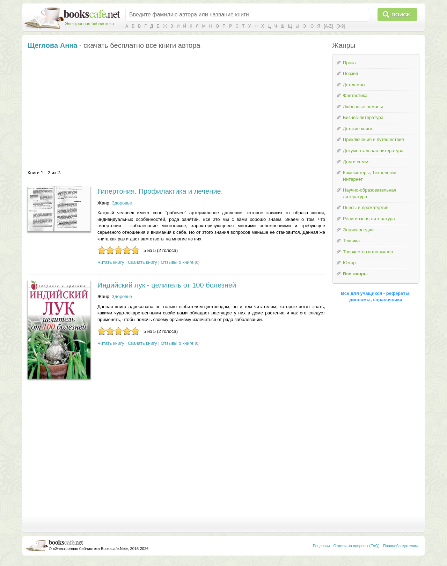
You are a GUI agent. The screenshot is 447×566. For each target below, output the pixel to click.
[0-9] (340, 26)
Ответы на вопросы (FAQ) (357, 546)
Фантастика (355, 95)
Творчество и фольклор (368, 251)
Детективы (354, 84)
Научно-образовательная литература (369, 193)
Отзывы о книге (177, 262)
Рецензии (321, 546)
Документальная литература (373, 150)
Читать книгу (110, 262)
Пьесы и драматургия (365, 207)
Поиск (400, 14)
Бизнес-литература (363, 117)
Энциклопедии (358, 229)
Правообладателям (400, 546)
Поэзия (350, 73)
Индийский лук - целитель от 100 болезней (166, 285)
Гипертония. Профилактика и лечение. (160, 191)
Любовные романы (363, 106)
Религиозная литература (369, 218)
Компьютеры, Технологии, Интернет (370, 176)
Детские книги (357, 128)
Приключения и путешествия (373, 139)
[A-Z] (328, 26)
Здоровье (122, 203)
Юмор (349, 262)
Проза (349, 62)
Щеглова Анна (52, 45)
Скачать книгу (142, 262)
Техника (351, 240)
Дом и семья (356, 161)
